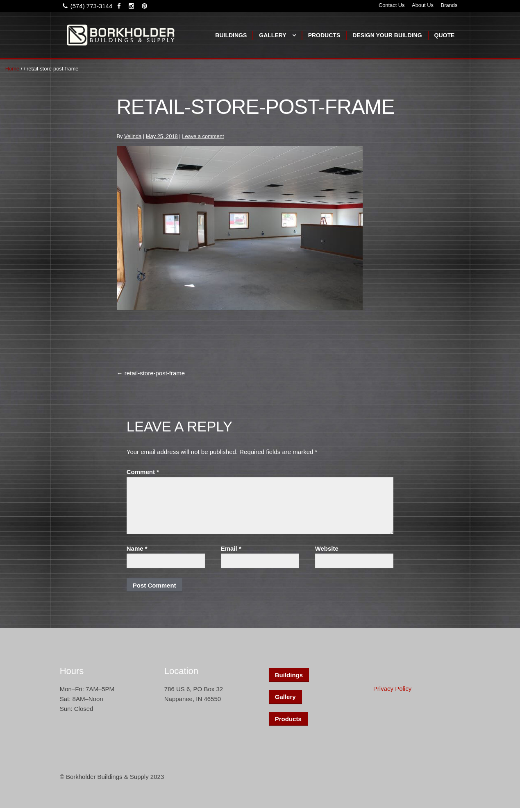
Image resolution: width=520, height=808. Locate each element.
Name (137, 548)
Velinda (132, 136)
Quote (444, 35)
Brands (449, 5)
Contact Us (392, 5)
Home (12, 69)
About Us (423, 5)
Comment (143, 471)
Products (324, 35)
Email (231, 548)
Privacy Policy (392, 688)
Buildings (231, 35)
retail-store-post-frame (151, 373)
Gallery (272, 35)
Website (326, 548)
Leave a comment (203, 136)
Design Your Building (387, 35)
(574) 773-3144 (86, 5)
